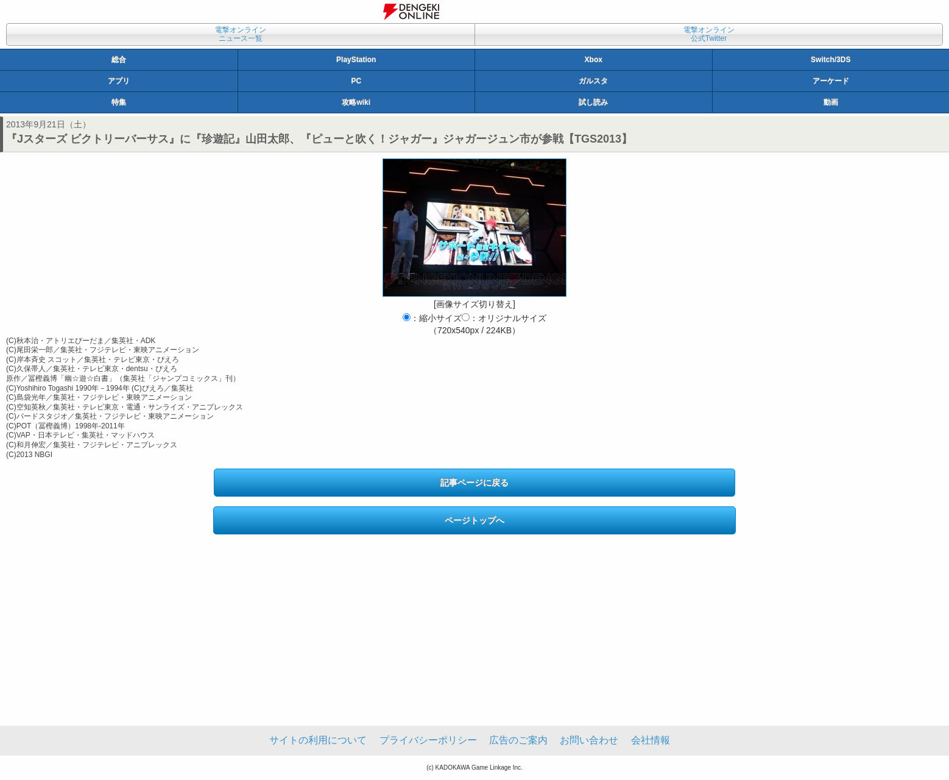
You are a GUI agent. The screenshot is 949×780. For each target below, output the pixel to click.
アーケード (831, 81)
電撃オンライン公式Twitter (709, 34)
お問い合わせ (589, 740)
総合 (118, 59)
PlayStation (356, 59)
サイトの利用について (318, 740)
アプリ (119, 81)
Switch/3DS (830, 59)
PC (356, 81)
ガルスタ (593, 81)
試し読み (593, 102)
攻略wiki (356, 102)
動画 (831, 102)
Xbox (593, 59)
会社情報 (650, 740)
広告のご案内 (518, 740)
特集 (118, 102)
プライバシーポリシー (428, 740)
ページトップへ (474, 520)
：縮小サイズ (432, 318)
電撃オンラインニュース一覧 (240, 34)
